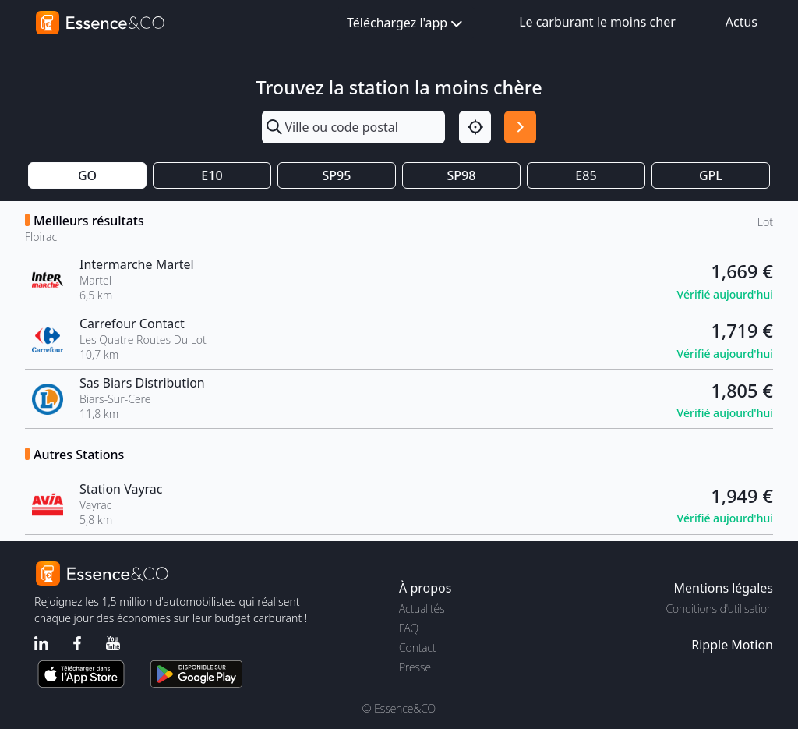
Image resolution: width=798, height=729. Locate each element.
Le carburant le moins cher (597, 21)
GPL (710, 175)
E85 (585, 175)
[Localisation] (475, 127)
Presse (415, 667)
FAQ (408, 628)
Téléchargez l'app (406, 24)
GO (87, 175)
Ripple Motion (732, 644)
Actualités (422, 608)
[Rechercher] (520, 127)
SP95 (337, 175)
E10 (211, 175)
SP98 (461, 175)
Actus (741, 21)
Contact (417, 647)
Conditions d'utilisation (719, 608)
